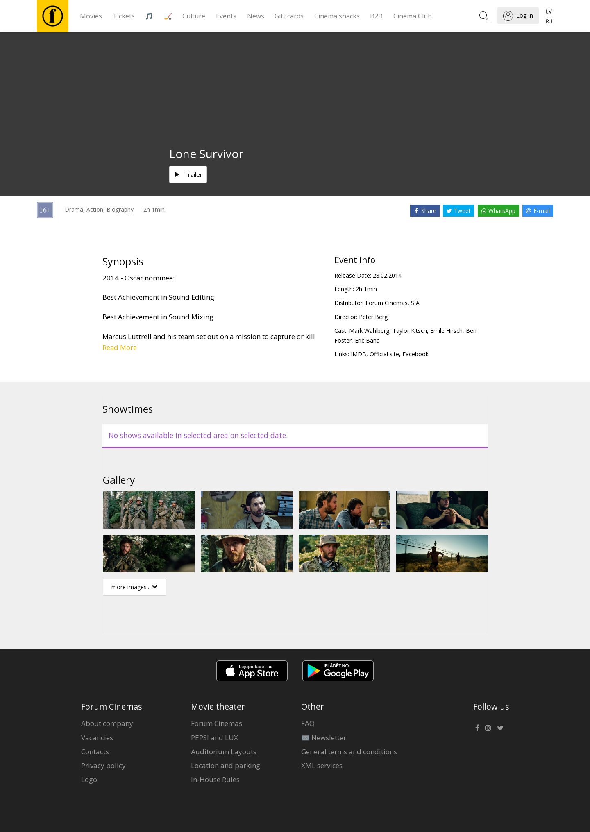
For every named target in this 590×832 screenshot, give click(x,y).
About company (107, 723)
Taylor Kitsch (410, 331)
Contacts (95, 751)
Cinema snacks (337, 15)
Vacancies (97, 737)
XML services (322, 765)
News (255, 15)
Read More (119, 347)
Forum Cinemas (216, 723)
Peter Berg (373, 317)
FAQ (308, 723)
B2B (376, 15)
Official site (384, 354)
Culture (193, 15)
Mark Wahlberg (369, 331)
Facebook (415, 354)
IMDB (358, 354)
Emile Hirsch (446, 331)
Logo (89, 779)
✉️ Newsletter (323, 737)
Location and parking (225, 765)
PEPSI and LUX (214, 737)
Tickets (124, 15)
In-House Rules (215, 779)
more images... (134, 587)
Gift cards (289, 15)
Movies (91, 15)
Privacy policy (103, 765)
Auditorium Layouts (223, 751)
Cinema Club (412, 15)
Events (226, 15)
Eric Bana (367, 340)
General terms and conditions (349, 751)
